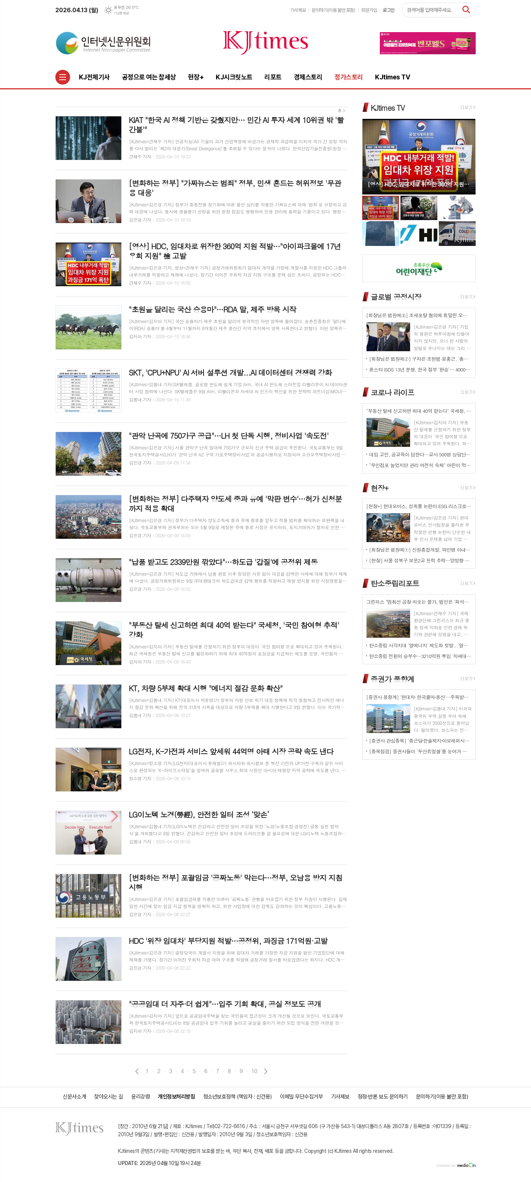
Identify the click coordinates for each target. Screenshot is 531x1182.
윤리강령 (140, 1096)
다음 (265, 1071)
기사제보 (298, 10)
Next (466, 156)
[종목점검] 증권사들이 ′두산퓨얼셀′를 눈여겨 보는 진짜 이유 (420, 751)
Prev (371, 156)
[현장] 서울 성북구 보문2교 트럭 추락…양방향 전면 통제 (420, 560)
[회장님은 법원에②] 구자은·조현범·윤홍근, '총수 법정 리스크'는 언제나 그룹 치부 (420, 358)
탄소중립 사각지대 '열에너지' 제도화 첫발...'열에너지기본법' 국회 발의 (420, 645)
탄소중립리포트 (395, 583)
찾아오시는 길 (108, 1096)
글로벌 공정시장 (396, 296)
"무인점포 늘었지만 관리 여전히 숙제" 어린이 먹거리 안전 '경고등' (420, 465)
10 (254, 1071)
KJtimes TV (388, 107)
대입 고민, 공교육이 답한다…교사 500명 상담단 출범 (420, 454)
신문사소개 (74, 1096)
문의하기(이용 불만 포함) (333, 10)
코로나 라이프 (392, 392)
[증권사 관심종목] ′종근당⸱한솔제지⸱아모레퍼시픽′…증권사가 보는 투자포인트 (420, 740)
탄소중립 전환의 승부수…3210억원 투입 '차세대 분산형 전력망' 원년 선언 (420, 655)
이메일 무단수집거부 (301, 1096)
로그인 (389, 10)
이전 (137, 1071)
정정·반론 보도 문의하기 (383, 1096)
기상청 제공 (121, 13)
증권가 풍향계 (392, 678)
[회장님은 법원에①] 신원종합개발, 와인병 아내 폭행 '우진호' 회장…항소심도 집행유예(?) (420, 549)
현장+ (379, 487)
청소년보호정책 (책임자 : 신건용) (237, 1096)
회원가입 (369, 10)
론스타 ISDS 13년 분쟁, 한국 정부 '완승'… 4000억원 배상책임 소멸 (420, 369)
